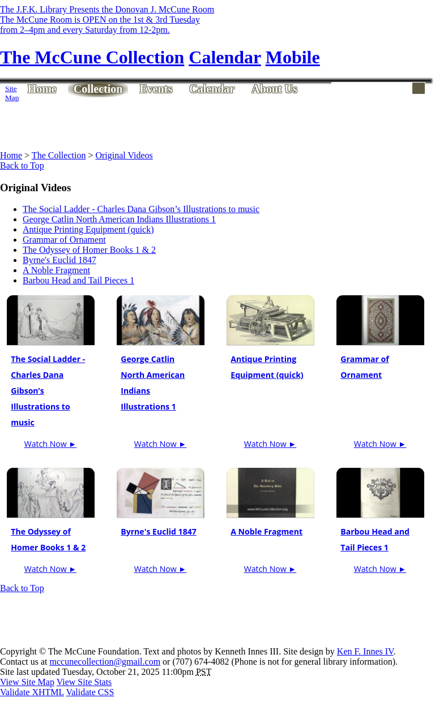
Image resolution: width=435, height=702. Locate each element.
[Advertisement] (224, 122)
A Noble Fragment (56, 270)
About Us (274, 89)
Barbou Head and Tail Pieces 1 (78, 280)
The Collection (59, 155)
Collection (98, 89)
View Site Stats (84, 682)
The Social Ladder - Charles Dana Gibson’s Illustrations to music (141, 209)
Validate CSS (90, 692)
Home (42, 89)
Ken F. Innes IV (365, 651)
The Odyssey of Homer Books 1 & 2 (89, 250)
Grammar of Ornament (64, 239)
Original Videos (123, 155)
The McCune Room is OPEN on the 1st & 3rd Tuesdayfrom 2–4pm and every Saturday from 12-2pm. (100, 25)
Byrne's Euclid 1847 (59, 260)
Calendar (211, 89)
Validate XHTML (32, 692)
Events (155, 89)
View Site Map (27, 682)
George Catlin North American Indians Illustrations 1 (119, 219)
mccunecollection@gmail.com (105, 661)
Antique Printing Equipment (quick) (88, 229)
